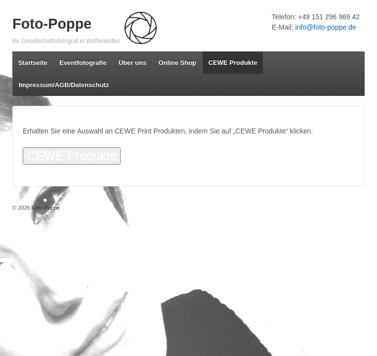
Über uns (132, 62)
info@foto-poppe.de (325, 27)
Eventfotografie (82, 62)
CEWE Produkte (233, 62)
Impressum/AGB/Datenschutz (64, 85)
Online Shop (178, 62)
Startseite (32, 62)
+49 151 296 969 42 (329, 17)
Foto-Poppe (51, 24)
